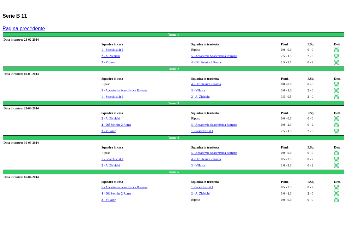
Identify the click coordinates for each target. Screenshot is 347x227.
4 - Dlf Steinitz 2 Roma (206, 62)
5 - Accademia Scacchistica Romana (214, 56)
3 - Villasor (108, 62)
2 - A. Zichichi (110, 56)
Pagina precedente (24, 28)
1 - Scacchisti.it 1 (112, 49)
